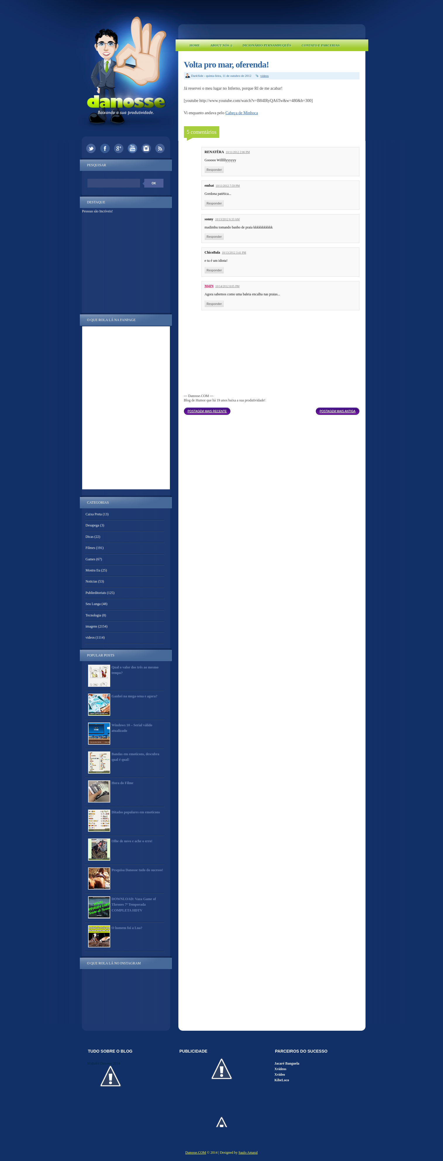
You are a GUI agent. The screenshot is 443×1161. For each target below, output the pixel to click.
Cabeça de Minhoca (241, 113)
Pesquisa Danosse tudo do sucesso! (137, 870)
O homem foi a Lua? (127, 928)
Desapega (92, 525)
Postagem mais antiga (338, 411)
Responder (214, 169)
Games (90, 559)
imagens (91, 626)
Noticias (91, 581)
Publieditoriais (96, 593)
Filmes (90, 548)
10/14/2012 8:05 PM (227, 286)
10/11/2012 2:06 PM (238, 152)
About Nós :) (221, 45)
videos (264, 75)
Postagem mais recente (207, 411)
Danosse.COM (195, 1152)
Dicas (90, 537)
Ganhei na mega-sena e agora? (135, 696)
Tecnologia (93, 615)
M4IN (209, 286)
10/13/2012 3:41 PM (234, 252)
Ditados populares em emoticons (136, 812)
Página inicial (273, 410)
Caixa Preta (94, 514)
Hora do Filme (123, 783)
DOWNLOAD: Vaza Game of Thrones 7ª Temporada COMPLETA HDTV (134, 904)
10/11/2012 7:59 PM (228, 185)
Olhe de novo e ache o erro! (132, 841)
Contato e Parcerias (321, 45)
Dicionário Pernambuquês (267, 45)
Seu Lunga (93, 604)
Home (195, 45)
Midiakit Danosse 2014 (103, 1063)
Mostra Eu (93, 570)
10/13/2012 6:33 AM (227, 219)
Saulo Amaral (248, 1152)
